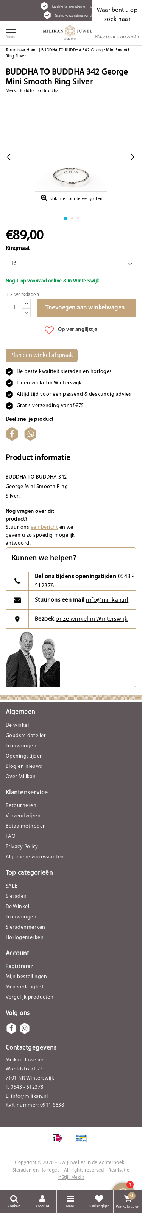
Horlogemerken (25, 937)
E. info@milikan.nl (27, 1096)
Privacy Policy (22, 847)
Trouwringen (21, 746)
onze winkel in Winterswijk (92, 619)
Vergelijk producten (29, 997)
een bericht (44, 527)
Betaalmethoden (26, 826)
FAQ (11, 836)
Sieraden (16, 896)
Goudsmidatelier (26, 736)
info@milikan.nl (107, 600)
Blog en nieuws (24, 766)
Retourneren (21, 806)
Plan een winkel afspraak (41, 355)
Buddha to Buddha (39, 91)
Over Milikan (21, 777)
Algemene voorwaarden (35, 857)
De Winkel (17, 907)
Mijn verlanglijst (25, 987)
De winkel (17, 725)
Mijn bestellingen (26, 977)
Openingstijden (24, 756)
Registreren (20, 966)
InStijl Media (71, 1177)
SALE (12, 886)
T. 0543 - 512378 (25, 1087)
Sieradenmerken (25, 927)
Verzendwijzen (23, 816)
